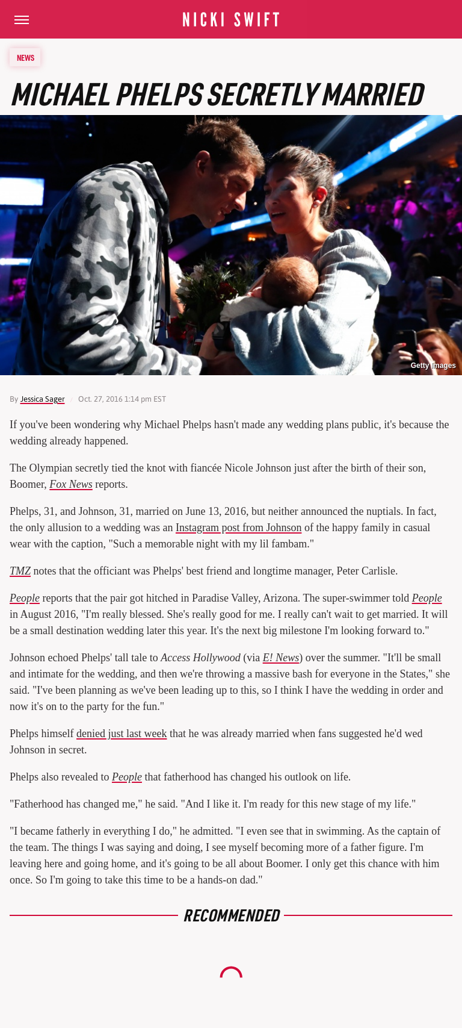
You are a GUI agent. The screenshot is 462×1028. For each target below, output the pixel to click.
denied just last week (121, 733)
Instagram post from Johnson (238, 528)
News (25, 57)
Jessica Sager (42, 398)
